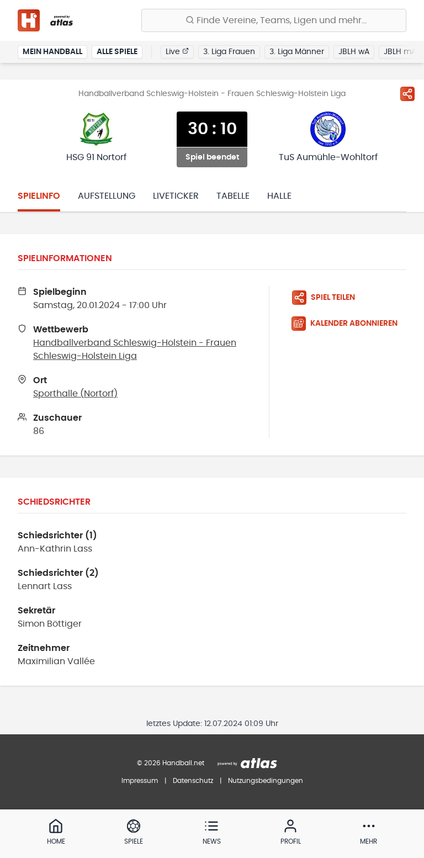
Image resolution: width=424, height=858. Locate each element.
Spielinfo (39, 196)
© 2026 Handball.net (170, 763)
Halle (279, 196)
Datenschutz (193, 780)
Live (177, 51)
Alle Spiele (117, 52)
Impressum (139, 780)
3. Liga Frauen (229, 52)
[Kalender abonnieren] (349, 323)
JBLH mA (400, 52)
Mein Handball (52, 52)
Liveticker (176, 196)
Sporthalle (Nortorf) (75, 393)
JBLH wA (353, 52)
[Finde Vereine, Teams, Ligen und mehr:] (273, 20)
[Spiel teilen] (407, 94)
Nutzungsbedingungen (265, 780)
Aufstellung (106, 196)
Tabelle (233, 196)
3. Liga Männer (296, 52)
